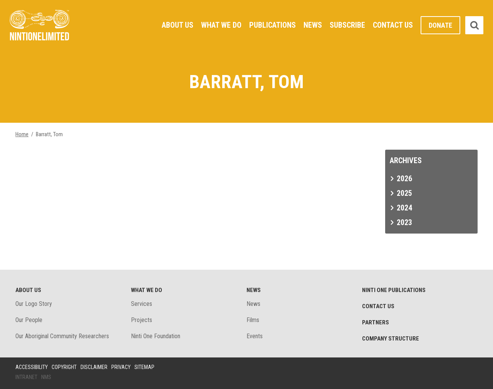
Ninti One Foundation (155, 336)
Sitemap (144, 367)
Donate (440, 25)
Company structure (390, 338)
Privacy (121, 367)
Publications (272, 25)
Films (252, 320)
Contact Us (393, 25)
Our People (28, 320)
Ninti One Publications (394, 290)
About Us (177, 25)
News (313, 25)
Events (254, 336)
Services (141, 303)
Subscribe (347, 25)
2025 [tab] (404, 193)
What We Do (221, 25)
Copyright (64, 367)
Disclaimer (93, 367)
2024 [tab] (404, 207)
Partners (375, 322)
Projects (141, 320)
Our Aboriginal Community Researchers (62, 336)
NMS (46, 377)
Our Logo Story (33, 303)
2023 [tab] (404, 222)
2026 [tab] (404, 178)
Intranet (26, 377)
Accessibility (31, 367)
